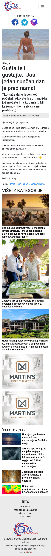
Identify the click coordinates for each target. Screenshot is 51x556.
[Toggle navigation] (42, 6)
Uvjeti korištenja (25, 513)
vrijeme (40, 184)
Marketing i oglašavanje (25, 510)
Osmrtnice (26, 516)
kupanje (26, 184)
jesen (18, 184)
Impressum (25, 506)
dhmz (12, 184)
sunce (33, 184)
